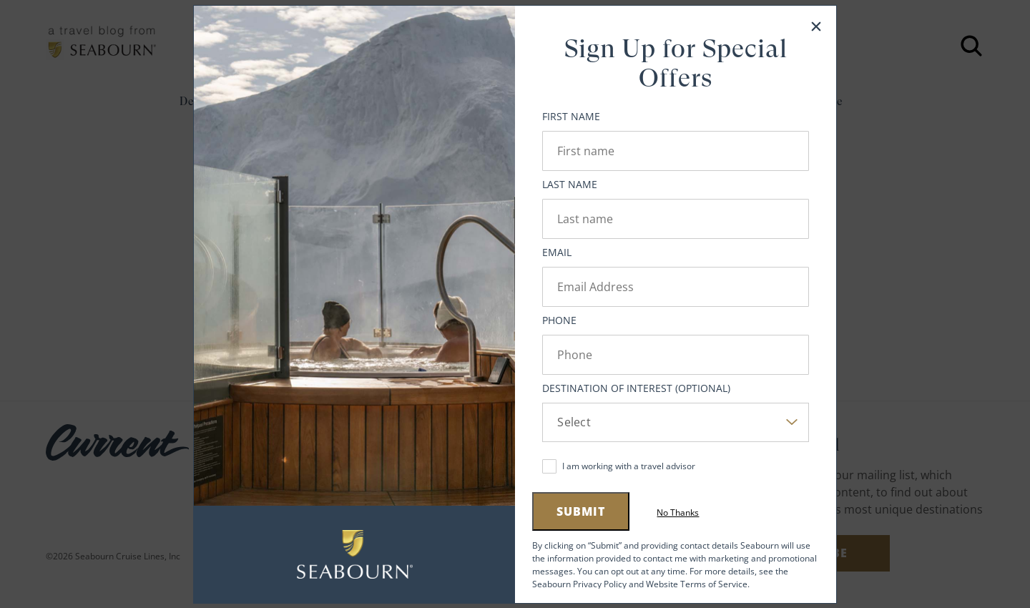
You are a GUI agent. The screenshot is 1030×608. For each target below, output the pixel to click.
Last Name (569, 184)
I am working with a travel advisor (628, 466)
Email (557, 252)
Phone (559, 320)
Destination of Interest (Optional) (636, 388)
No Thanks (678, 513)
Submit (580, 511)
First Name (571, 116)
